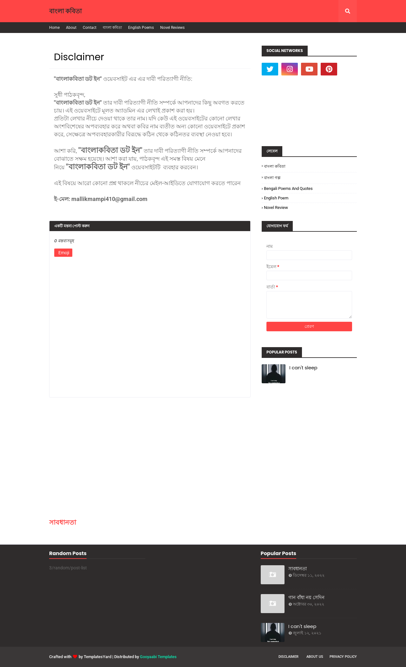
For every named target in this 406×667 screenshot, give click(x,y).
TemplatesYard (97, 656)
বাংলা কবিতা (65, 11)
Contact (89, 27)
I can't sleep (303, 367)
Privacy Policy (343, 657)
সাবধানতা (62, 522)
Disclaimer (288, 657)
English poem (276, 198)
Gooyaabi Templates (158, 656)
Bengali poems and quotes (288, 188)
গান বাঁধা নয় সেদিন (306, 597)
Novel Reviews (172, 27)
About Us (314, 657)
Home (54, 27)
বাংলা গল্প (272, 177)
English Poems (141, 27)
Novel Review (276, 207)
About (71, 27)
